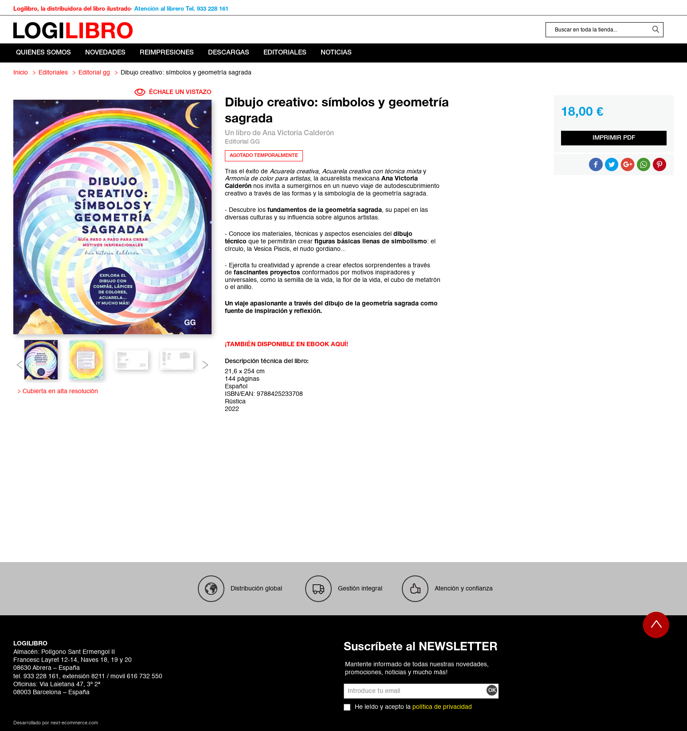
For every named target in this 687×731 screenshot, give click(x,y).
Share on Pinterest (659, 164)
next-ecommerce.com (74, 723)
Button (643, 164)
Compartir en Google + (627, 164)
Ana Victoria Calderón (298, 133)
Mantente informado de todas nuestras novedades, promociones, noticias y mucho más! (417, 668)
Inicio (20, 73)
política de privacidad (442, 707)
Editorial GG (94, 73)
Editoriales (53, 73)
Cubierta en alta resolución (59, 391)
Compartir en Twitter (612, 164)
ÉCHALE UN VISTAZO (173, 92)
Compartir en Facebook (596, 164)
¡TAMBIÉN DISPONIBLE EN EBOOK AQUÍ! (286, 345)
